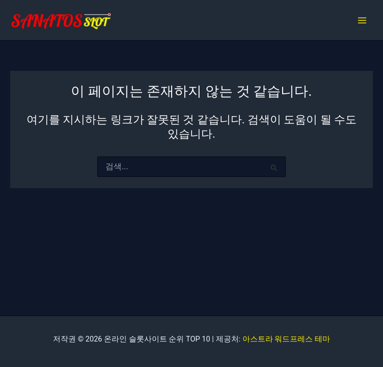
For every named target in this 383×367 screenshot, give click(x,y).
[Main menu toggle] (362, 20)
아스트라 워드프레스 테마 (286, 339)
